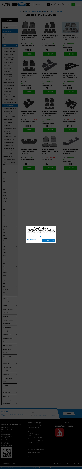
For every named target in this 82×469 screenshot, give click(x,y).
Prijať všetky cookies (49, 240)
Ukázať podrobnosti (31, 239)
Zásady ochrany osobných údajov (34, 236)
